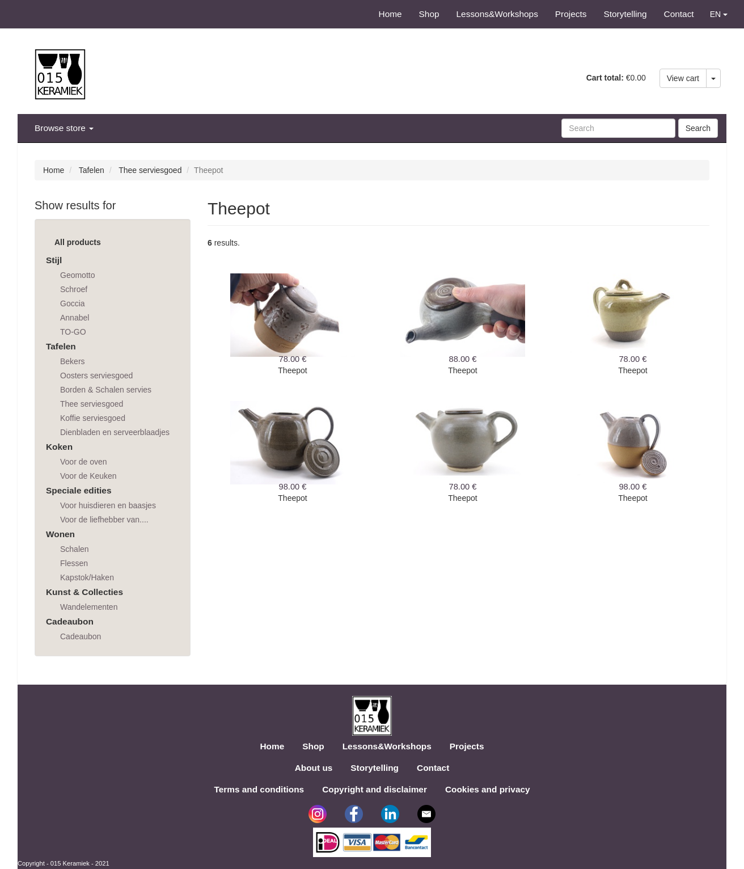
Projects (571, 14)
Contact (679, 14)
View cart (683, 78)
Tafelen (91, 170)
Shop (429, 14)
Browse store (64, 128)
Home (390, 14)
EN (719, 14)
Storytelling (624, 14)
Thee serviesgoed (150, 170)
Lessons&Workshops (497, 14)
